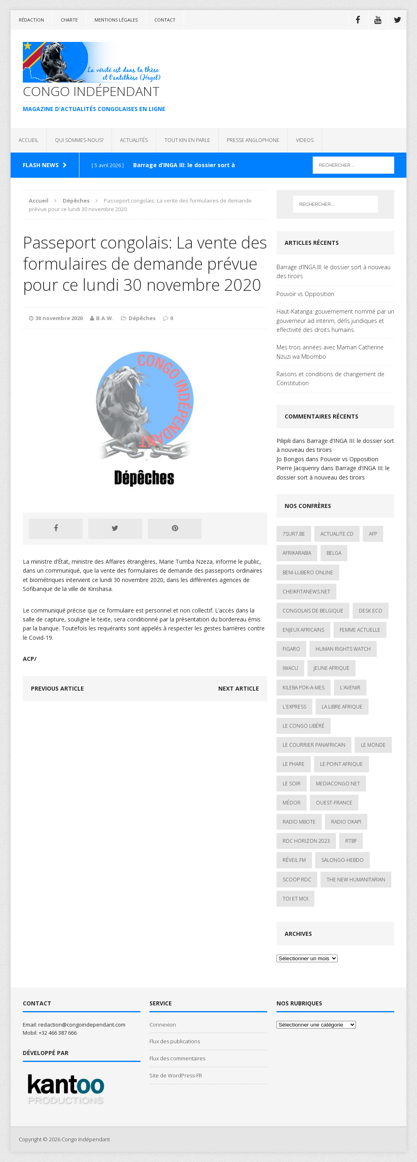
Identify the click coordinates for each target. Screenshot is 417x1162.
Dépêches (142, 318)
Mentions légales (116, 20)
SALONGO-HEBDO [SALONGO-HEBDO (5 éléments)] (342, 860)
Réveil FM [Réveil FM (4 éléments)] (294, 860)
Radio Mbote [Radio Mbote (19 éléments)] (299, 821)
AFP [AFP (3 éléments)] (373, 533)
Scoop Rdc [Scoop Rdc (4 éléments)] (297, 879)
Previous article (57, 688)
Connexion (162, 1024)
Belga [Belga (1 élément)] (334, 552)
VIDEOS (305, 140)
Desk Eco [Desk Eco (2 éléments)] (370, 610)
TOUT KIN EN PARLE (187, 140)
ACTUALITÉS (134, 140)
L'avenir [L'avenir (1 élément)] (350, 687)
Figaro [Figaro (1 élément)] (291, 648)
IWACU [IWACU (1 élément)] (290, 668)
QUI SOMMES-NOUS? (79, 140)
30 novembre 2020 (59, 318)
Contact (165, 20)
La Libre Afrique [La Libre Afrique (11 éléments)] (342, 706)
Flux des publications (174, 1041)
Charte (69, 20)
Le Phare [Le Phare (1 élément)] (294, 764)
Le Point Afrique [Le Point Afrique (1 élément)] (341, 764)
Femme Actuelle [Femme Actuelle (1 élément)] (360, 629)
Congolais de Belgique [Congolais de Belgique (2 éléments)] (313, 610)
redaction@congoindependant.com (81, 1024)
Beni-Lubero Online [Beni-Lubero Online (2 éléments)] (308, 572)
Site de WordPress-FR (175, 1075)
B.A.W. (105, 318)
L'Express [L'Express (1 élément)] (294, 706)
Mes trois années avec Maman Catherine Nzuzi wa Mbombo (330, 351)
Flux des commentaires (177, 1058)
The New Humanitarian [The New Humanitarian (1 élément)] (356, 879)
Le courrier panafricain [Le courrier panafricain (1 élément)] (314, 744)
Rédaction (31, 20)
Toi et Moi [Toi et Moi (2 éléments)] (295, 898)
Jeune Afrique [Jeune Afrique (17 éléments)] (331, 668)
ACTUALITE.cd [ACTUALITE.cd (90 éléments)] (336, 533)
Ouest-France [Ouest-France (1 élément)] (334, 802)
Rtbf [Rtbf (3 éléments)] (351, 840)
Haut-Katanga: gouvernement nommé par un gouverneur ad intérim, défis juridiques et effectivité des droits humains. (335, 320)
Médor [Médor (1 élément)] (292, 802)
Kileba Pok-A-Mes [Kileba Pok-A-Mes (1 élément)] (304, 687)
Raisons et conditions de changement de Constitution (330, 378)
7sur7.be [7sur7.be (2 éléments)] (294, 533)
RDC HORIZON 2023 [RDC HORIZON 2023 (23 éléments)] (306, 840)
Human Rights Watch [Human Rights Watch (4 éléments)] (343, 648)
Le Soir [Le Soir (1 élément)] (292, 783)
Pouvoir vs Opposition (305, 294)
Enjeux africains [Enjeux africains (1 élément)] (303, 629)
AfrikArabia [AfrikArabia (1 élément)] (297, 552)
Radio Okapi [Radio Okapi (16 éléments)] (346, 821)
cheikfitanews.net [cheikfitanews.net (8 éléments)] (306, 591)
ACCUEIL (28, 140)
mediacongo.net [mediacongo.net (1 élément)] (338, 783)
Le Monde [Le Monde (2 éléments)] (373, 744)
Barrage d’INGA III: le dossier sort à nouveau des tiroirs (334, 271)
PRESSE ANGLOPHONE (253, 140)
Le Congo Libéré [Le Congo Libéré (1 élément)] (304, 725)
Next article (238, 688)
